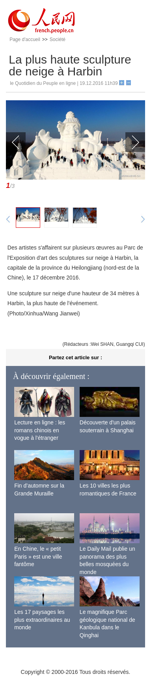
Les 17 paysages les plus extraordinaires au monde (42, 619)
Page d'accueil (24, 39)
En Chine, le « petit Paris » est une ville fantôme (38, 556)
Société (57, 39)
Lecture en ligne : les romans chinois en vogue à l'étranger (39, 430)
